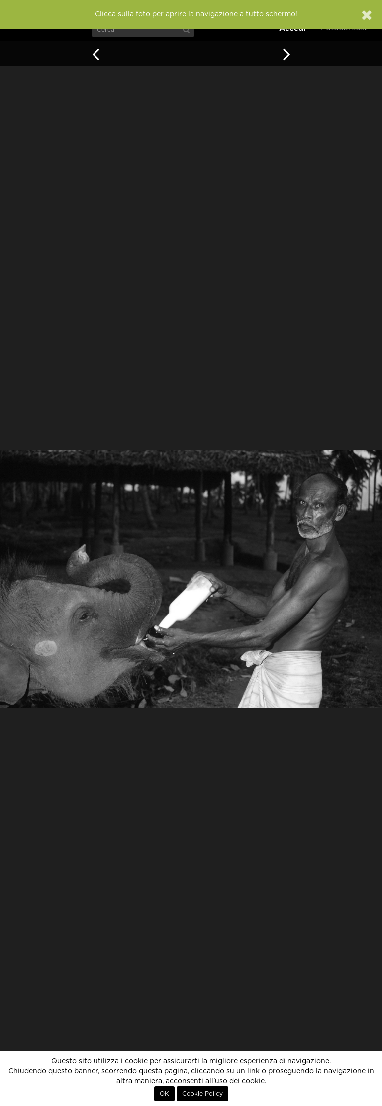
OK (164, 1094)
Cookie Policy (202, 1094)
